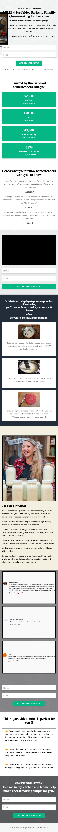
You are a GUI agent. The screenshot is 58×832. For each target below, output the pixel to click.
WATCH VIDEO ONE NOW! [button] (29, 286)
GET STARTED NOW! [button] (29, 63)
